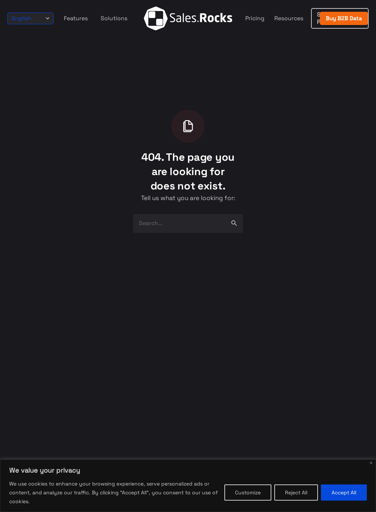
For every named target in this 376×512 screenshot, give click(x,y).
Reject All (296, 492)
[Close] (371, 463)
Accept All (344, 492)
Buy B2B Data (344, 18)
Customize (248, 492)
